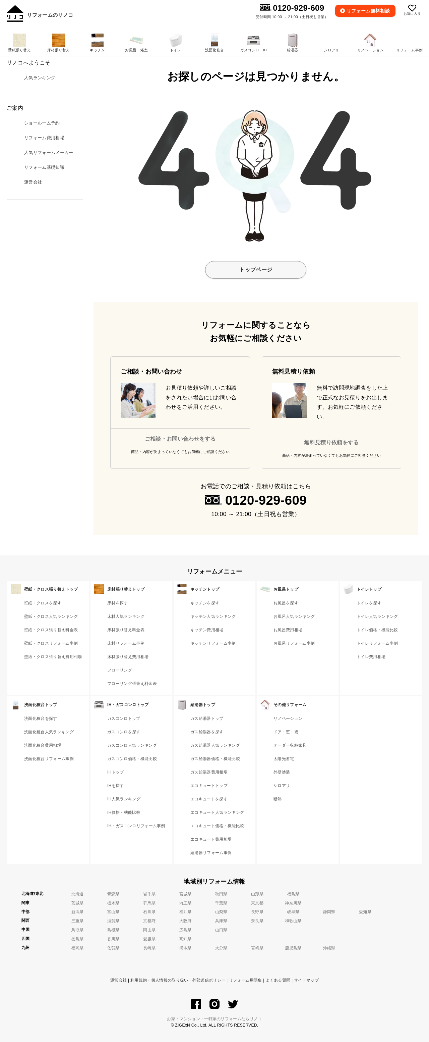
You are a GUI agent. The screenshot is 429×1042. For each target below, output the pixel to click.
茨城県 (77, 903)
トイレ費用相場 (371, 656)
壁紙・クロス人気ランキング (51, 616)
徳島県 (77, 939)
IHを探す (115, 785)
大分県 (221, 948)
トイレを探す (369, 603)
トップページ (255, 269)
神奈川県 (293, 903)
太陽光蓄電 (283, 758)
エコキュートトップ (209, 785)
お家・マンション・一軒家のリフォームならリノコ (214, 1018)
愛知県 (365, 912)
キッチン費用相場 (207, 630)
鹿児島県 (293, 948)
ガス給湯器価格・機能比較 (215, 758)
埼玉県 (185, 903)
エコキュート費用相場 (211, 839)
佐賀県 (113, 948)
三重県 (77, 921)
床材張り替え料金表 (125, 630)
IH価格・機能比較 (123, 812)
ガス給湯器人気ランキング (215, 745)
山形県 (257, 894)
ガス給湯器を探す (207, 732)
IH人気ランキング (123, 799)
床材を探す (117, 603)
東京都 (257, 903)
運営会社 (118, 980)
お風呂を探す (285, 603)
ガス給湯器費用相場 (209, 772)
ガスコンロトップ (123, 718)
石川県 (149, 912)
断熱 (277, 799)
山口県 (221, 930)
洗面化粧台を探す (40, 718)
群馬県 (149, 903)
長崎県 (149, 948)
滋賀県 (113, 921)
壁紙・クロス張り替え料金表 (51, 630)
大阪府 (185, 921)
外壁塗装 (281, 772)
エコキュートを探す (209, 799)
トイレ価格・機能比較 (377, 630)
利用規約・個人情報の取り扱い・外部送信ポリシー (177, 980)
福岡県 (77, 948)
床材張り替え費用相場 (127, 656)
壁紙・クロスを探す (42, 603)
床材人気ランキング (125, 616)
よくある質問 (277, 980)
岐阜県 (293, 912)
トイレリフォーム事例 (377, 643)
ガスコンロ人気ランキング (132, 745)
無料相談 (368, 11)
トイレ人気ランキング (377, 616)
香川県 (113, 939)
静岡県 (329, 912)
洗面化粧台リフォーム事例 (49, 758)
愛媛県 (149, 939)
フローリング (119, 670)
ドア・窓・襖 (285, 732)
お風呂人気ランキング (294, 616)
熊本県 (185, 948)
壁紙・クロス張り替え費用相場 (53, 656)
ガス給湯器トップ (207, 718)
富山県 (113, 912)
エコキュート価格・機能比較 (217, 826)
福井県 (185, 912)
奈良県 (257, 921)
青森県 (113, 894)
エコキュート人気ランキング (217, 812)
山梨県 (221, 912)
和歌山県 (293, 921)
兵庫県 (221, 921)
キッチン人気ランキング (213, 616)
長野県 (257, 912)
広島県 (185, 930)
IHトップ (115, 772)
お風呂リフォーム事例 (294, 643)
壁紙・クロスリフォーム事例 (51, 643)
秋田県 (221, 894)
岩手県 (149, 894)
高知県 (185, 939)
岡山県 (149, 930)
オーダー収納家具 (290, 745)
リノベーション (287, 718)
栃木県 (113, 903)
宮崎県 (257, 948)
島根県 (113, 930)
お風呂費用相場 (287, 630)
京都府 (149, 921)
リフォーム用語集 (245, 980)
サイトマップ (306, 980)
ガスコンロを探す (123, 732)
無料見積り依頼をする (331, 442)
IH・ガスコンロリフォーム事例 (136, 826)
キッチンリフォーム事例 (213, 643)
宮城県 (185, 894)
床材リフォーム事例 (125, 643)
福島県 (293, 894)
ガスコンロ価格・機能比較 (132, 758)
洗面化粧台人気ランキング (49, 732)
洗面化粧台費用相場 (42, 745)
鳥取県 (77, 930)
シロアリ (281, 785)
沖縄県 (329, 948)
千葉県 (221, 903)
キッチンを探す (204, 603)
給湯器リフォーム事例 (211, 852)
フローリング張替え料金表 (132, 683)
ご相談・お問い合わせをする (180, 439)
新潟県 (77, 912)
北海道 (77, 894)
